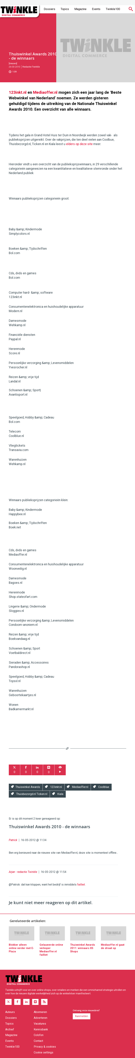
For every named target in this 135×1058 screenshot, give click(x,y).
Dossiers (49, 9)
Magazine (80, 9)
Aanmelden (81, 1016)
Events (96, 9)
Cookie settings (43, 1052)
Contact (38, 1041)
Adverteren (40, 1017)
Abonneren (40, 1012)
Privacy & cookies (45, 1046)
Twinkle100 (113, 9)
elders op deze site (79, 144)
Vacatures (40, 1023)
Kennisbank (41, 1029)
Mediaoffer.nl (45, 92)
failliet (81, 884)
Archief (9, 1029)
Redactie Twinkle (31, 66)
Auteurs (10, 1012)
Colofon (38, 1035)
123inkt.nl (18, 92)
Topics (65, 9)
